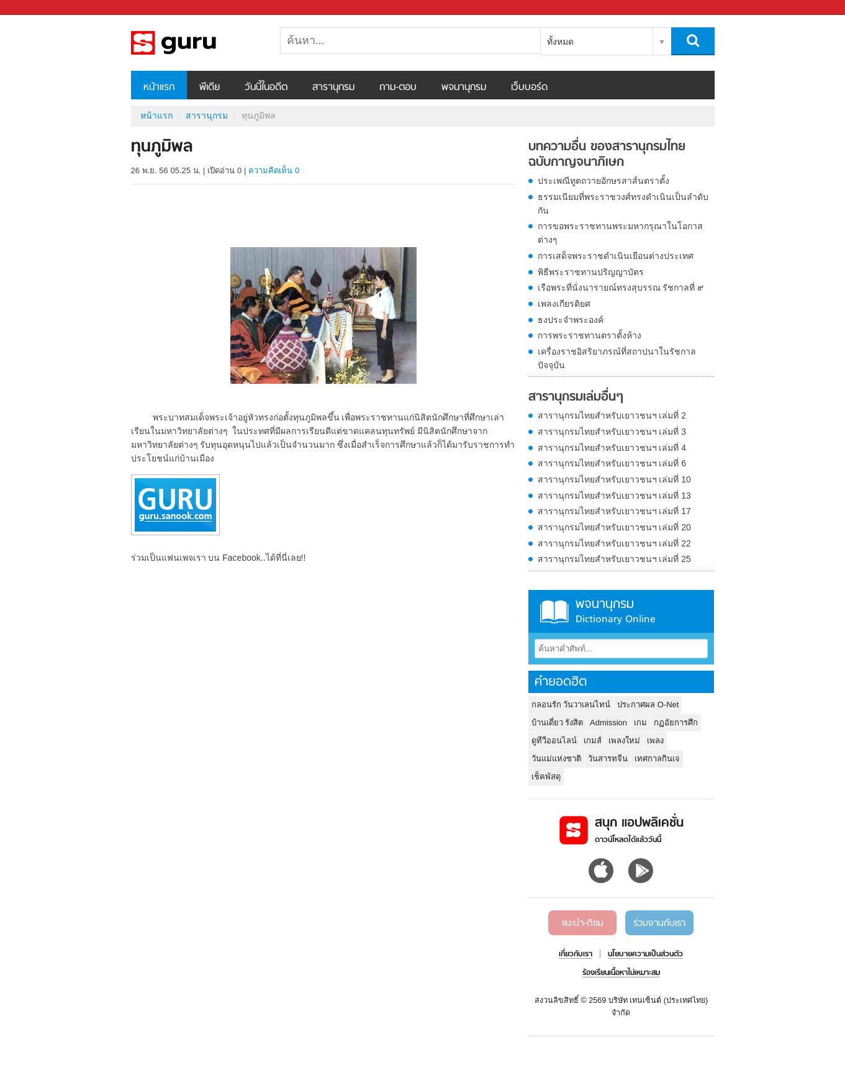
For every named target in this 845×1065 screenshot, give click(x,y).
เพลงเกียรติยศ (564, 304)
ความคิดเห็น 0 (273, 170)
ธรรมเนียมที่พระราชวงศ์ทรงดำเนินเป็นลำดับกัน (623, 203)
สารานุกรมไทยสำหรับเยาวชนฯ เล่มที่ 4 (612, 448)
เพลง (655, 740)
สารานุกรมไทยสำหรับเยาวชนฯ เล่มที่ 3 (612, 432)
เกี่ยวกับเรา (575, 954)
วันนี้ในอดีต (266, 87)
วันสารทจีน (608, 758)
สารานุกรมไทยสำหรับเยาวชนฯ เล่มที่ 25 (614, 559)
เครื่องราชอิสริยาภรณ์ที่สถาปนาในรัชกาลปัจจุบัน (617, 358)
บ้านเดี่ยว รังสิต (557, 722)
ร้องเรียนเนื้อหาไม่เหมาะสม (621, 973)
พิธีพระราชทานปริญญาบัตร (591, 272)
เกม (640, 722)
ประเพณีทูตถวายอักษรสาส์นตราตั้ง (603, 181)
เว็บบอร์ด (529, 87)
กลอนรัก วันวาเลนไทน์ (571, 704)
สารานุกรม (333, 87)
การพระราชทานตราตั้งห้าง (589, 335)
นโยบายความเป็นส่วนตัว (645, 954)
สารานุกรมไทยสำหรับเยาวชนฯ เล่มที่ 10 (614, 479)
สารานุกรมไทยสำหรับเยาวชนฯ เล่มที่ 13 (614, 496)
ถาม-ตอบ (398, 87)
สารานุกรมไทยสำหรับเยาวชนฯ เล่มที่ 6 (612, 463)
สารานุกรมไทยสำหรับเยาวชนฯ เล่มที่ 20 (614, 527)
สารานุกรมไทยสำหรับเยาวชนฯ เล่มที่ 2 (612, 415)
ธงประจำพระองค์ (570, 320)
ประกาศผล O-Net (648, 704)
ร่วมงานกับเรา (659, 923)
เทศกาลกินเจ (657, 758)
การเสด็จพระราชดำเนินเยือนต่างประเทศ (616, 256)
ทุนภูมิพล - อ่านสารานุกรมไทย (196, 43)
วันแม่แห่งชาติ (556, 758)
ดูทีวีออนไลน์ (554, 740)
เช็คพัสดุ (546, 776)
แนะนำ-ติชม (582, 923)
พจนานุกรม (463, 87)
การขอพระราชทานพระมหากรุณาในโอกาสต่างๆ (620, 233)
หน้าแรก (158, 87)
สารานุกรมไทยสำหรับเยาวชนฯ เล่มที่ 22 (614, 543)
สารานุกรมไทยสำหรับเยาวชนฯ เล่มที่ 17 (614, 511)
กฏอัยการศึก (676, 722)
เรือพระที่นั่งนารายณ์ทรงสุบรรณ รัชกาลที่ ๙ (621, 287)
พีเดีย (209, 87)
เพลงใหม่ (624, 740)
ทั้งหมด (560, 42)
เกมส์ (593, 740)
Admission (608, 722)
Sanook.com (37, 8)
